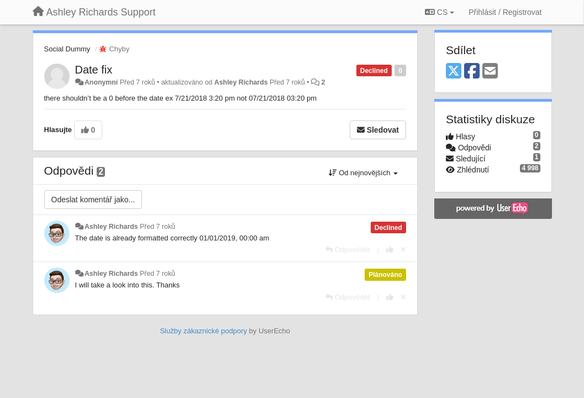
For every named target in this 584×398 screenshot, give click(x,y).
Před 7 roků (157, 227)
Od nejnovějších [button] (363, 173)
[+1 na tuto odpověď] (389, 249)
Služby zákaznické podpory (203, 331)
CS (439, 12)
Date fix (94, 70)
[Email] (490, 71)
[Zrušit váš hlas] (403, 249)
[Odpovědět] (347, 249)
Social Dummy (67, 49)
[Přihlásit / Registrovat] (505, 12)
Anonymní (101, 82)
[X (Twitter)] (453, 71)
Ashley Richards (241, 82)
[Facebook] (472, 71)
